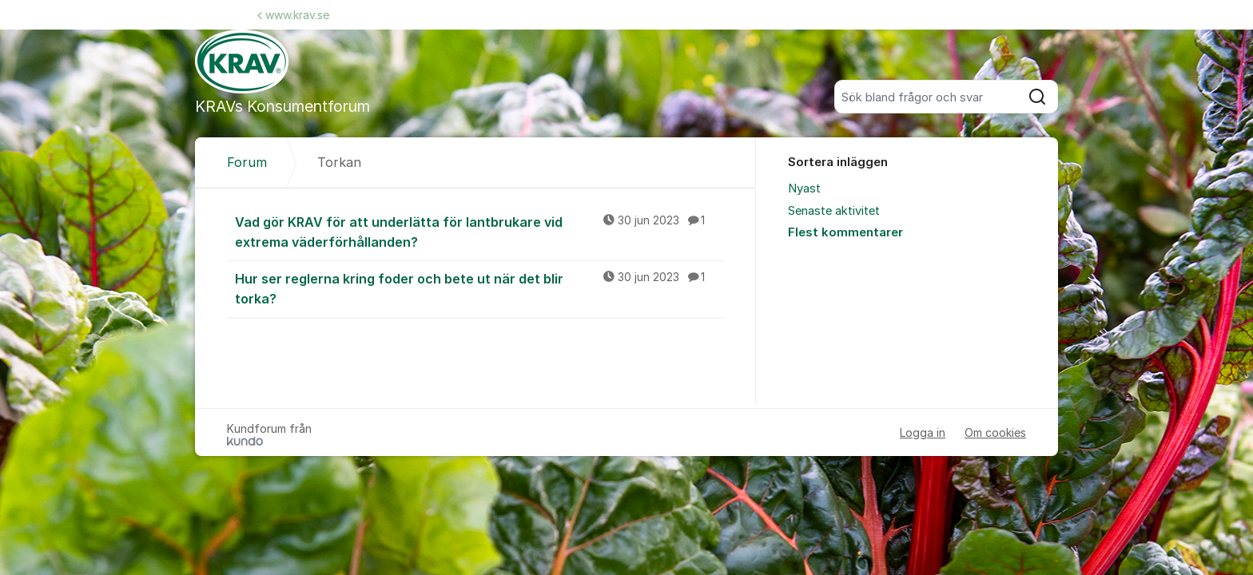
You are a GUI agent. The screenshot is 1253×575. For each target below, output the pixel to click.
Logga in (922, 432)
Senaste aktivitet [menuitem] (834, 211)
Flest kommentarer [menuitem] (845, 232)
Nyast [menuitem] (804, 188)
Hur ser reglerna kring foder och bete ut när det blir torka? (479, 288)
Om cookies (995, 432)
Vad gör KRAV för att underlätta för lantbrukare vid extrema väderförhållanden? (479, 231)
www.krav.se (293, 15)
